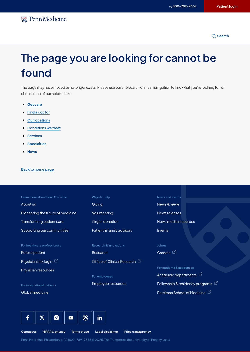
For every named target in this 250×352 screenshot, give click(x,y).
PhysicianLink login (39, 261)
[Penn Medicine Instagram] (56, 317)
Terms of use (80, 331)
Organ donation (105, 221)
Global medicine (34, 292)
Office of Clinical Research (117, 261)
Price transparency (137, 331)
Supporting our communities (45, 230)
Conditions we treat (44, 128)
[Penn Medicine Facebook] (27, 317)
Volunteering (102, 213)
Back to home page (37, 169)
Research (100, 252)
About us (28, 204)
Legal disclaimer (106, 331)
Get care (34, 104)
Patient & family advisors (112, 230)
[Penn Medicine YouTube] (71, 317)
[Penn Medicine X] (42, 317)
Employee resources (109, 283)
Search (220, 36)
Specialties (36, 143)
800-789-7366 (182, 6)
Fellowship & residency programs (187, 283)
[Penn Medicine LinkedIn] (100, 317)
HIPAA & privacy (54, 331)
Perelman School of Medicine (184, 292)
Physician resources (37, 270)
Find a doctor (38, 112)
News (32, 151)
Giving (97, 204)
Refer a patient (33, 252)
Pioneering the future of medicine (48, 213)
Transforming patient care (42, 221)
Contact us (29, 331)
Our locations (38, 120)
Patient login (227, 6)
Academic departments (180, 274)
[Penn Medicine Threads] (85, 317)
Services (34, 135)
